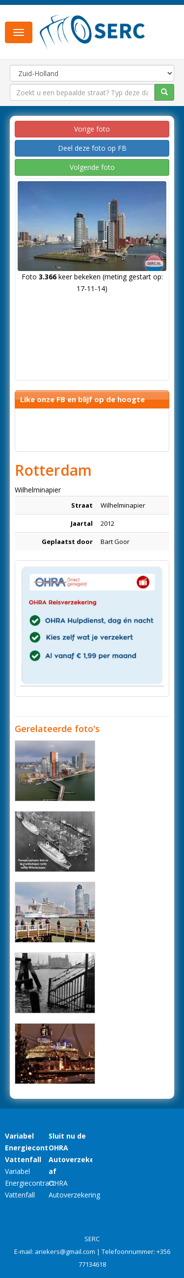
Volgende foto (92, 167)
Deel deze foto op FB (92, 148)
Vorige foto (92, 129)
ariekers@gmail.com (65, 1251)
